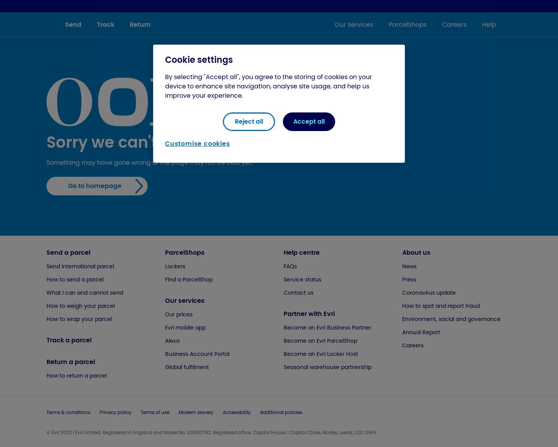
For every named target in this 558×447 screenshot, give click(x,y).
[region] (279, 104)
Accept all (309, 121)
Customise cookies (197, 143)
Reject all (249, 121)
